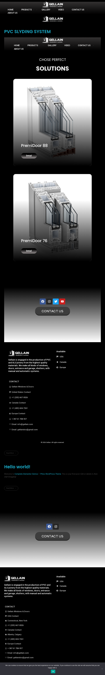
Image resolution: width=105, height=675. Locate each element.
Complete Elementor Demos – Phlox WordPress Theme (38, 476)
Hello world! (17, 469)
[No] (102, 669)
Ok (53, 671)
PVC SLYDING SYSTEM (27, 31)
